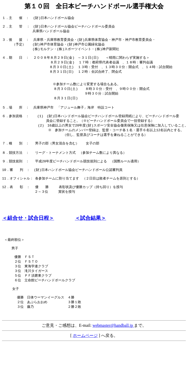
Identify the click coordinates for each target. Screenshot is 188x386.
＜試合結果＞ (90, 236)
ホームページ (85, 364)
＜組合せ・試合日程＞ (28, 236)
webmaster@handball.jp (113, 354)
